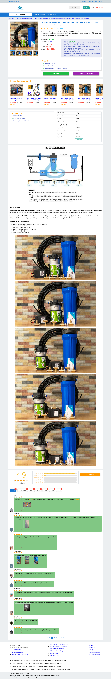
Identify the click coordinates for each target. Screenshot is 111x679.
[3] (57, 638)
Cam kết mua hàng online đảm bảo (58, 646)
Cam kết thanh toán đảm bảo (57, 648)
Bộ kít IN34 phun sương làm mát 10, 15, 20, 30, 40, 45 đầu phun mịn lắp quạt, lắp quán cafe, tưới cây (12, 99)
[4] (59, 638)
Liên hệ (100, 1)
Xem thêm (79, 139)
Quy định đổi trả (54, 653)
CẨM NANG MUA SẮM (39, 14)
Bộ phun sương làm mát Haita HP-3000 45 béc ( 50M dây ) (97, 99)
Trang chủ (12, 18)
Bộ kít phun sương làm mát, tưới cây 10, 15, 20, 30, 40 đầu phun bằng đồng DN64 (29, 99)
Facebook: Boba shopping (18, 652)
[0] (50, 638)
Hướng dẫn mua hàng (94, 652)
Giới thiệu (91, 645)
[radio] (15, 480)
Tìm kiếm (74, 7)
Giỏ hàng (86, 7)
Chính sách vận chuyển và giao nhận (59, 644)
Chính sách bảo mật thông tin (57, 651)
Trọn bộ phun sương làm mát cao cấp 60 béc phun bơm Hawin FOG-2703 (45, 99)
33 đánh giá (52, 28)
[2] (54, 638)
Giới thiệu (84, 1)
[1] (47, 638)
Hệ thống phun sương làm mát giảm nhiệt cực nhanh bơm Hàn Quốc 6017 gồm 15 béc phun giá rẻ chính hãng (62, 18)
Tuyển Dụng (92, 647)
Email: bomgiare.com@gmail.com (20, 654)
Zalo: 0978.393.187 (16, 649)
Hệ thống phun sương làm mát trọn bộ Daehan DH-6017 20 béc (79, 99)
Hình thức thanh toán (94, 654)
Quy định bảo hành (54, 655)
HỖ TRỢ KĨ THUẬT (52, 14)
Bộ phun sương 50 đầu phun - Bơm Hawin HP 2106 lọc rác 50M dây (63, 99)
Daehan (50, 41)
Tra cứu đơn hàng (92, 1)
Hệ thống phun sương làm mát (24, 18)
